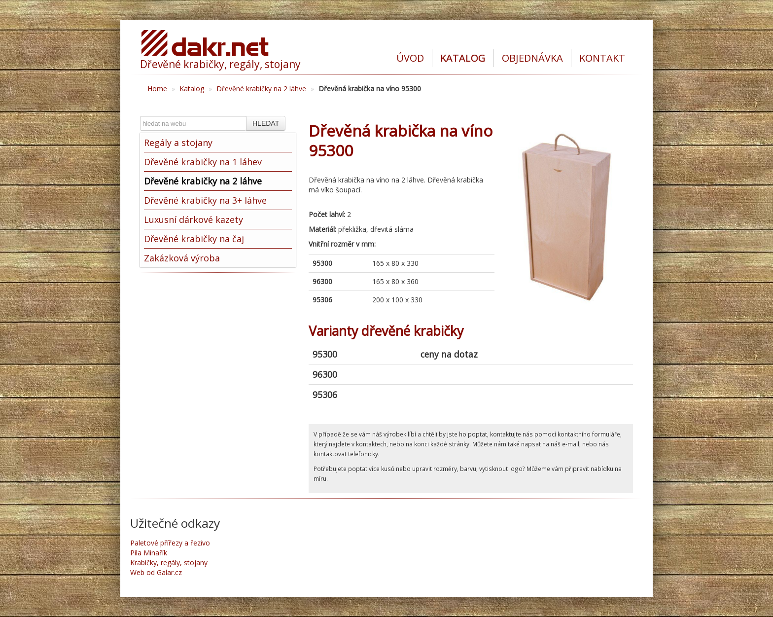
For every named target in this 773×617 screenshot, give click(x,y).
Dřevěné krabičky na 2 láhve (261, 88)
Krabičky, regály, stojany (169, 562)
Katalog (191, 88)
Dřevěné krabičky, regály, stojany (220, 64)
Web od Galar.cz (156, 572)
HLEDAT (265, 123)
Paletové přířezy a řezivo (170, 542)
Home (157, 88)
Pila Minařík (148, 552)
